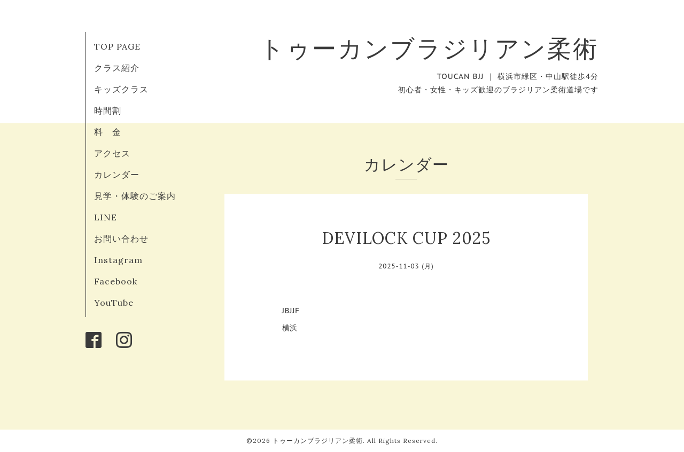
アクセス (112, 153)
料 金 (107, 131)
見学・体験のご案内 (135, 196)
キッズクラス (121, 89)
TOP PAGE (117, 46)
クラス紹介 (116, 67)
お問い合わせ (121, 238)
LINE (105, 217)
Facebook (115, 281)
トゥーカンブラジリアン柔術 (429, 48)
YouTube (114, 302)
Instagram (118, 260)
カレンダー (116, 174)
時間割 (107, 110)
